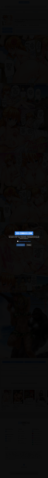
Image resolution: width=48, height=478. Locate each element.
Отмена (29, 245)
